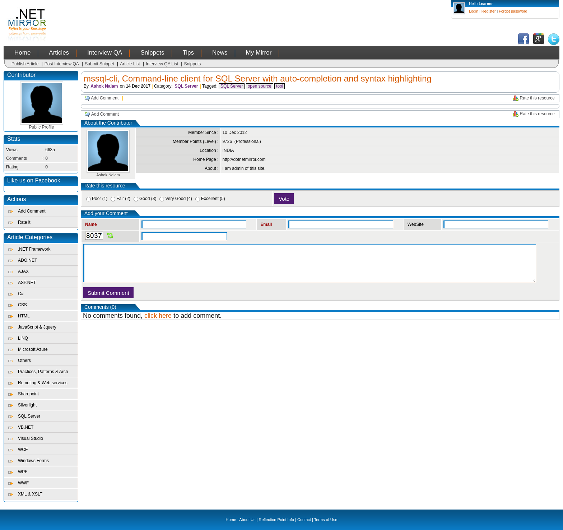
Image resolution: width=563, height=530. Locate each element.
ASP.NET (27, 282)
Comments (16, 158)
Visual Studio (30, 438)
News (220, 52)
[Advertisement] (189, 16)
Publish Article (24, 63)
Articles (59, 52)
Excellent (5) (213, 198)
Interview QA (104, 52)
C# (20, 293)
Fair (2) (123, 198)
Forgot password (513, 11)
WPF (23, 471)
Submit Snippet (99, 63)
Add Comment (32, 211)
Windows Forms (33, 460)
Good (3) (147, 198)
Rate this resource (537, 98)
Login (473, 11)
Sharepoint (28, 393)
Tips (188, 52)
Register (488, 11)
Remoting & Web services (43, 382)
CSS (22, 304)
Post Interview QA (62, 63)
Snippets (152, 52)
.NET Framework (34, 249)
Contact (304, 519)
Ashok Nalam (104, 86)
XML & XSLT (30, 494)
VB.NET (25, 427)
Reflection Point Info (276, 519)
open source (259, 86)
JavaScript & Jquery (37, 327)
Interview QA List (162, 63)
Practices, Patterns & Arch (43, 371)
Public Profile (41, 125)
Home (22, 52)
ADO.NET (27, 260)
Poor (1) (99, 198)
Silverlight (27, 405)
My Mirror (259, 52)
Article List (130, 63)
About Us (247, 519)
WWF (23, 482)
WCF (23, 449)
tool (279, 86)
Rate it (24, 222)
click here (158, 315)
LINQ (23, 338)
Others (24, 360)
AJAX (23, 271)
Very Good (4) (178, 198)
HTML (24, 316)
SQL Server (29, 416)
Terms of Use (326, 519)
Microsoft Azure (33, 349)
